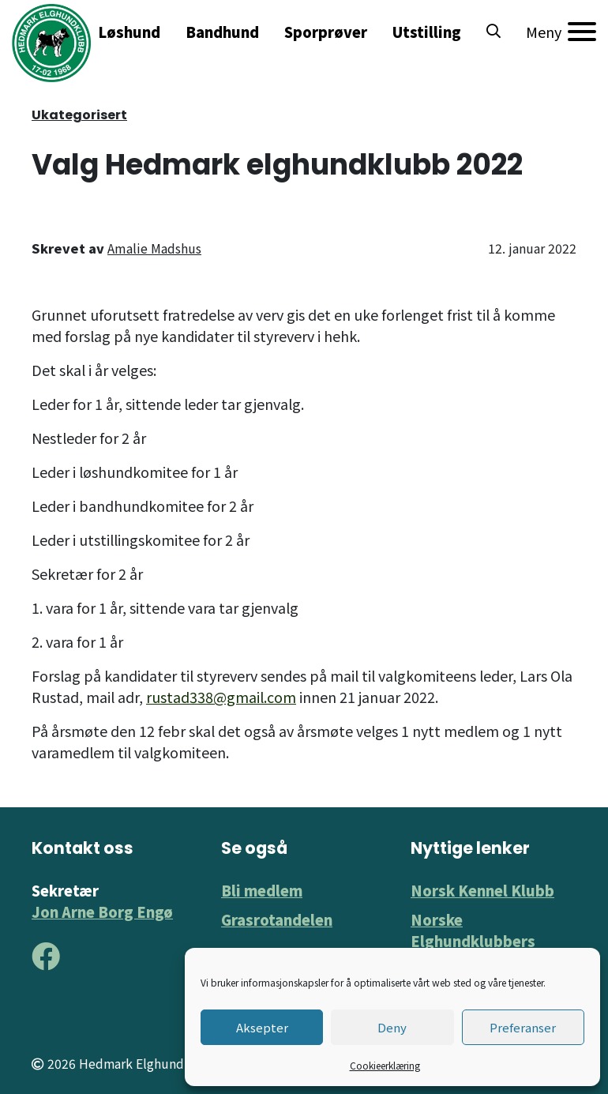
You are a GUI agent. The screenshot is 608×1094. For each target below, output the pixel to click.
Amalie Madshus (154, 248)
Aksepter (262, 1027)
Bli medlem (261, 890)
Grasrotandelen (276, 919)
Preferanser (523, 1027)
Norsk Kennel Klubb (482, 890)
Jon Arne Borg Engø (102, 911)
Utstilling (426, 31)
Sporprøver (325, 31)
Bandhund (222, 31)
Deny (392, 1027)
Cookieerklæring (385, 1065)
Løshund (129, 31)
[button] (493, 31)
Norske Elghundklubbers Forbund (473, 940)
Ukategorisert (79, 114)
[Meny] (561, 31)
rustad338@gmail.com (221, 696)
